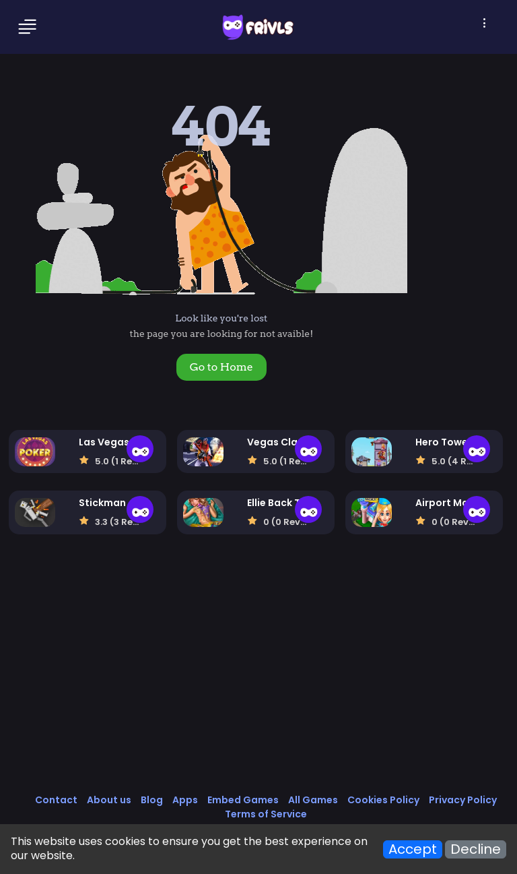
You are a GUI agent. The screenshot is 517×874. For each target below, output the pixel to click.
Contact (56, 800)
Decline (475, 849)
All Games (313, 800)
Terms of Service (266, 814)
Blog (152, 800)
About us (109, 800)
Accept (412, 849)
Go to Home (221, 367)
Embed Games (243, 800)
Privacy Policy (463, 800)
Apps (185, 800)
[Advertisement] (258, 678)
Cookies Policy (383, 800)
